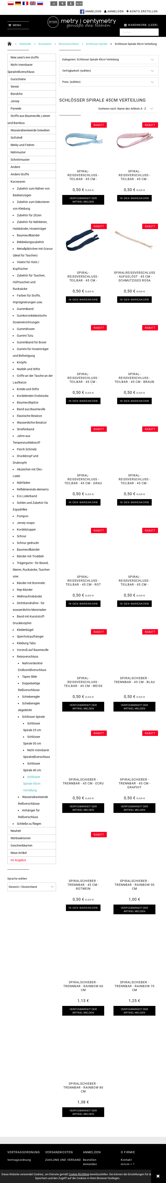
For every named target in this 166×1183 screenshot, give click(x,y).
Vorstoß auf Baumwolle (32, 650)
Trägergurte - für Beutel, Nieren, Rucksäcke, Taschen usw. (31, 569)
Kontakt (126, 1159)
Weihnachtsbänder (29, 596)
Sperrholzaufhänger (30, 636)
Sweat (15, 86)
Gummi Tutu (25, 335)
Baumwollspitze (27, 402)
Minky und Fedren (22, 145)
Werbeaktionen (21, 838)
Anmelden (90, 1164)
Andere (15, 167)
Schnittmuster (20, 159)
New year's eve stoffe (25, 57)
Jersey (15, 101)
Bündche (16, 94)
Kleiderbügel (25, 630)
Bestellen (89, 1159)
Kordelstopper (26, 529)
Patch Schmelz (27, 449)
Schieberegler (31, 696)
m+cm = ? (127, 1164)
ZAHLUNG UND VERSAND (63, 1159)
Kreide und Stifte (28, 389)
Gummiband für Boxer (31, 342)
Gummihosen (26, 329)
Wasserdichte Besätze (31, 422)
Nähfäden (23, 482)
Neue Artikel (19, 853)
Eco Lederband (27, 496)
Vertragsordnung (19, 1159)
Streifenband (25, 429)
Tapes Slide (29, 676)
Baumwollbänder (28, 235)
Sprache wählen (17, 878)
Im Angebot (18, 860)
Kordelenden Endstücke (32, 395)
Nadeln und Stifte (28, 369)
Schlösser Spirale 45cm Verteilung (31, 783)
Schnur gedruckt (28, 543)
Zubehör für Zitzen (29, 215)
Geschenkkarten (21, 845)
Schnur (21, 536)
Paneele (16, 108)
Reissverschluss (27, 656)
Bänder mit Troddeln (30, 556)
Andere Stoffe (20, 174)
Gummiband (25, 309)
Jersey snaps (26, 523)
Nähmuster (18, 152)
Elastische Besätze (29, 416)
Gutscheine (18, 79)
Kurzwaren (18, 181)
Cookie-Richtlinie (79, 1174)
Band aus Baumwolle (31, 409)
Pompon (22, 516)
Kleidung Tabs (26, 643)
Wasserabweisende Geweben (30, 130)
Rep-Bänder (25, 589)
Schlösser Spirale (33, 716)
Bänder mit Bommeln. (31, 583)
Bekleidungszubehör (30, 242)
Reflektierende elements (33, 489)
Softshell (16, 137)
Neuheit (16, 831)
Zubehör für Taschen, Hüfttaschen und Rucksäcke (29, 282)
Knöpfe (22, 362)
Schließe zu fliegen (29, 823)
